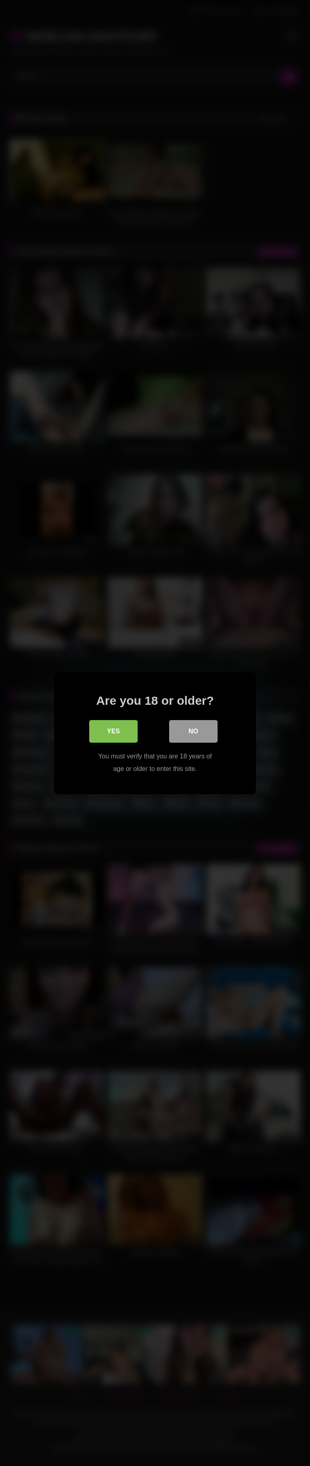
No (193, 730)
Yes (113, 730)
